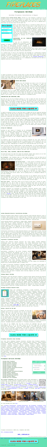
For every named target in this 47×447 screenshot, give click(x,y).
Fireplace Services (35, 409)
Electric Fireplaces (25, 409)
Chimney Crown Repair (12, 414)
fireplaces (3, 57)
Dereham (9, 193)
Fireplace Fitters (31, 410)
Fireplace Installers (7, 438)
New (12, 438)
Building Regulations (38, 56)
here (5, 356)
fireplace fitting (22, 301)
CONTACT (39, 9)
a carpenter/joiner (23, 385)
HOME (29, 9)
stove (21, 258)
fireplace (21, 193)
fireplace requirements (15, 306)
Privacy (45, 438)
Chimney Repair (21, 414)
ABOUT (36, 9)
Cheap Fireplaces (5, 409)
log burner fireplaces (18, 243)
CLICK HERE (16, 304)
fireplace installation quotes (13, 354)
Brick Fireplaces (11, 406)
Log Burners (4, 411)
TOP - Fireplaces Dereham (7, 432)
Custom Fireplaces (41, 410)
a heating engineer (32, 384)
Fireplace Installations (10, 405)
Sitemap (2, 438)
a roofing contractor (15, 387)
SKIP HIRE (37, 388)
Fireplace (3, 188)
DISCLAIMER (43, 9)
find (5, 341)
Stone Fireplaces (15, 409)
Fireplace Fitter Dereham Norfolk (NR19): (11, 17)
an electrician (17, 384)
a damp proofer (42, 387)
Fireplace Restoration (22, 405)
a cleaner (26, 388)
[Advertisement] (23, 67)
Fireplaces (39, 405)
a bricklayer (9, 385)
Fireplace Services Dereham (10, 358)
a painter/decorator (12, 388)
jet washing (29, 387)
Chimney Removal (30, 414)
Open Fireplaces (30, 406)
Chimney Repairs (19, 438)
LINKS (32, 9)
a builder (28, 383)
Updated (14, 438)
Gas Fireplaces (32, 405)
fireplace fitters (32, 382)
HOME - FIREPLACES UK (23, 434)
